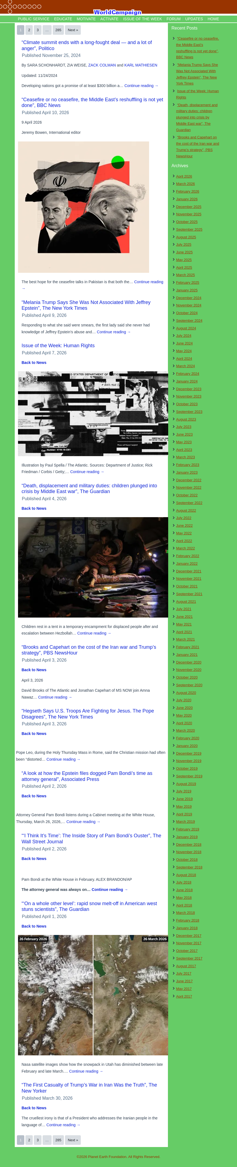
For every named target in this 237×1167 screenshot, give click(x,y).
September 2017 (189, 958)
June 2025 (184, 252)
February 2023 (187, 465)
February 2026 (187, 191)
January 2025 (187, 290)
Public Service (34, 19)
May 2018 (184, 898)
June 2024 (184, 343)
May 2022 (184, 533)
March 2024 (185, 366)
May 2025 (184, 260)
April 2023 (184, 450)
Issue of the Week (142, 19)
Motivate (86, 19)
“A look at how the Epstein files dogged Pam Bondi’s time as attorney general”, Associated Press (87, 776)
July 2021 (183, 609)
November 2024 (189, 305)
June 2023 (184, 434)
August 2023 (186, 419)
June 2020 (184, 708)
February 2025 (187, 282)
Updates (194, 19)
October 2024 (187, 313)
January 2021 (187, 655)
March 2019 (185, 821)
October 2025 (187, 222)
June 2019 (184, 799)
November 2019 (189, 761)
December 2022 (189, 480)
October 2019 (187, 768)
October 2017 (187, 951)
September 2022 (189, 503)
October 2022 (187, 495)
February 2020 (187, 738)
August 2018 (186, 875)
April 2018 (184, 905)
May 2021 (184, 624)
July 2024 (183, 336)
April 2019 (184, 814)
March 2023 (185, 457)
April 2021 (184, 632)
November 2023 (189, 396)
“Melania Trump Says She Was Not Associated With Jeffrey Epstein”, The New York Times (86, 305)
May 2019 (184, 806)
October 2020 (187, 677)
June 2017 (184, 981)
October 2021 (187, 586)
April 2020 (184, 723)
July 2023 (183, 427)
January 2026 (187, 199)
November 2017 (189, 943)
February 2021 (187, 647)
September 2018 (189, 867)
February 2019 (187, 829)
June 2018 (184, 890)
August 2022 (186, 510)
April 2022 (184, 541)
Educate (63, 19)
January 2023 (187, 472)
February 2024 (187, 374)
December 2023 (189, 389)
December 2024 (189, 298)
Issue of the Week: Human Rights (58, 345)
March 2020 (185, 730)
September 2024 (189, 320)
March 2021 (185, 639)
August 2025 (186, 237)
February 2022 (187, 556)
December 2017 (189, 936)
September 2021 (189, 594)
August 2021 (186, 602)
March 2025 (185, 275)
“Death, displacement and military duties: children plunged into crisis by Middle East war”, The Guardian (89, 488)
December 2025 (189, 207)
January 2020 (187, 746)
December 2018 (189, 844)
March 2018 (185, 913)
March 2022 (185, 548)
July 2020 (183, 700)
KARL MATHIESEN (141, 65)
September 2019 (189, 776)
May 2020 (184, 715)
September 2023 (189, 412)
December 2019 (189, 753)
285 (58, 30)
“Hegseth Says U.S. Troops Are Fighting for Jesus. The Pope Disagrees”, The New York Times (88, 714)
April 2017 (184, 996)
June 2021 (184, 617)
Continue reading (142, 85)
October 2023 (187, 404)
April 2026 (184, 176)
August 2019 (186, 784)
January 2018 (187, 928)
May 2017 (184, 989)
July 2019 (183, 791)
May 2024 (184, 351)
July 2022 (183, 518)
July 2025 (183, 244)
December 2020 (189, 662)
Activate (109, 19)
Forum (173, 19)
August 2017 (186, 966)
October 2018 (187, 860)
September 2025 (189, 229)
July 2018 (183, 882)
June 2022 (184, 525)
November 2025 (189, 214)
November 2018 (189, 852)
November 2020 (189, 670)
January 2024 (187, 381)
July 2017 (183, 973)
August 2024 (186, 328)
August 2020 (186, 693)
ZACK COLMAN (102, 65)
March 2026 (185, 184)
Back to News (34, 362)
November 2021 (189, 579)
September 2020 (189, 685)
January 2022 (187, 563)
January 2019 (187, 837)
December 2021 (189, 571)
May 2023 (184, 442)
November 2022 (189, 487)
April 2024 (184, 359)
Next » (73, 30)
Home (213, 19)
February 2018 (187, 920)
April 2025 (184, 267)
